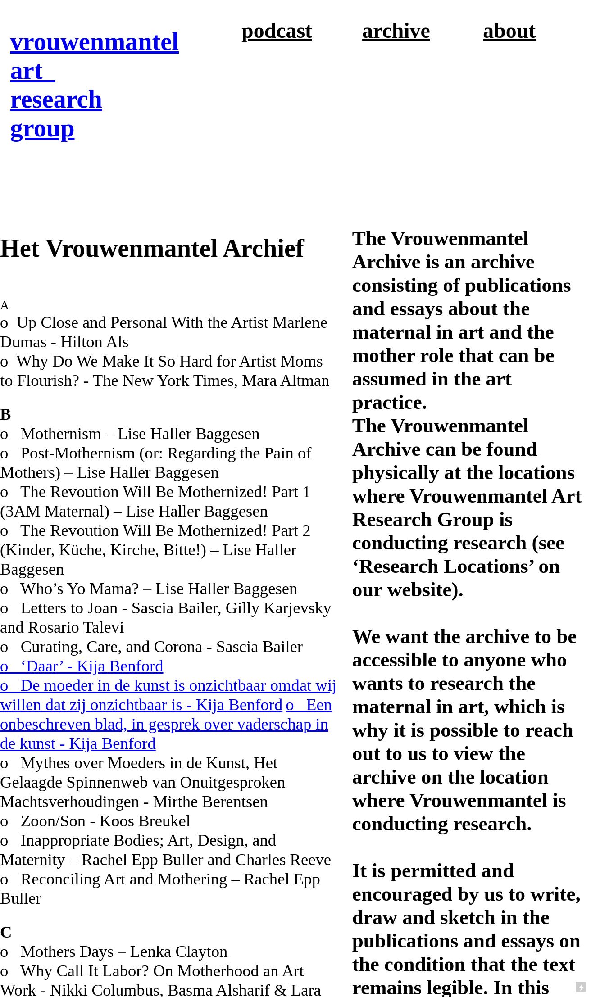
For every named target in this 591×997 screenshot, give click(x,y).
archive (396, 30)
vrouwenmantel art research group (94, 84)
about (509, 30)
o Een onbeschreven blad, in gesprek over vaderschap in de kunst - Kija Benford (166, 723)
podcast (276, 30)
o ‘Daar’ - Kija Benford (82, 666)
